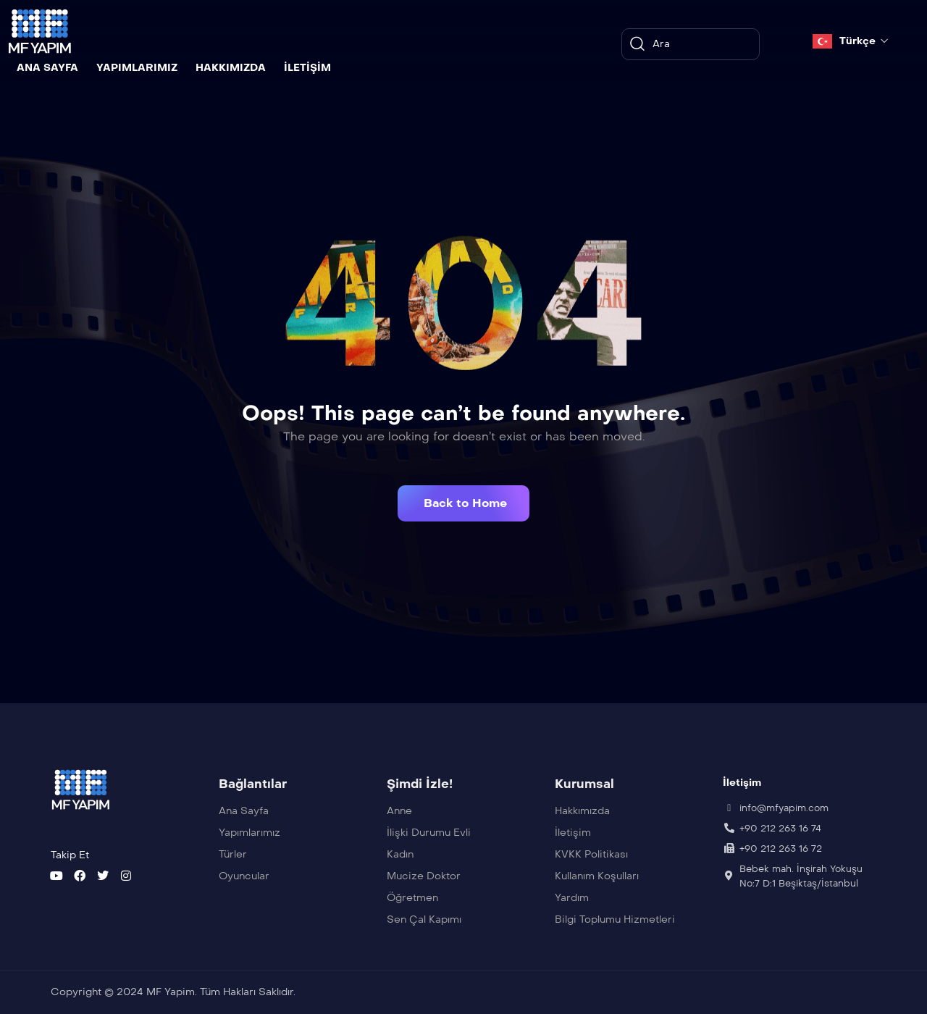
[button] (463, 503)
